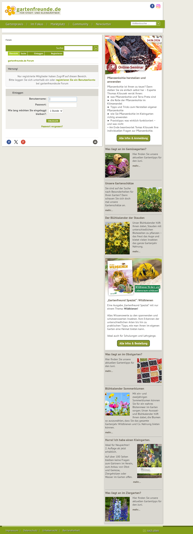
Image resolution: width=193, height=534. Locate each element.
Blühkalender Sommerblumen (124, 388)
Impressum (12, 530)
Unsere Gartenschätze (119, 183)
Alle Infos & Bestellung (133, 343)
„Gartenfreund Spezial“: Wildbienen (130, 300)
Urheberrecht (49, 530)
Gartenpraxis (14, 24)
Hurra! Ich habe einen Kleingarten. (127, 440)
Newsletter (103, 24)
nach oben (153, 530)
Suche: (60, 48)
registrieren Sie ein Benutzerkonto (75, 80)
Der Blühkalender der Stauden (125, 218)
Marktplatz (58, 24)
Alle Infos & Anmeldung (133, 138)
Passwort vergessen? (52, 126)
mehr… (136, 165)
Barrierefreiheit (71, 530)
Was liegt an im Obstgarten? (123, 354)
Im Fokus (37, 24)
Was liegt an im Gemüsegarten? (125, 149)
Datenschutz (30, 530)
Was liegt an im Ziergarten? (123, 493)
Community (80, 24)
